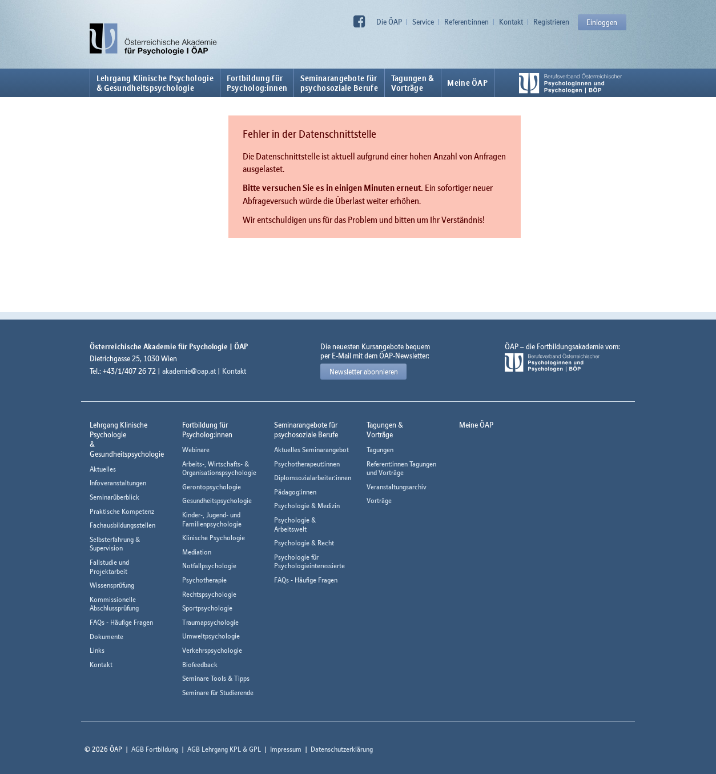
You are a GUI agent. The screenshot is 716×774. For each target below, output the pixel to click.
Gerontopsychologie (211, 486)
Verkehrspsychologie (212, 650)
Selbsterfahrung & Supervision (115, 544)
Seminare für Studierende (218, 692)
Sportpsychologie (207, 608)
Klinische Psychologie (213, 537)
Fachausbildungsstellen (122, 525)
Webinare (196, 449)
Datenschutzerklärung (342, 749)
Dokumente (106, 636)
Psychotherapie (204, 580)
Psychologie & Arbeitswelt (295, 524)
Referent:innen (466, 21)
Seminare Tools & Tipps (216, 678)
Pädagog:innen (295, 492)
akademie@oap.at (189, 371)
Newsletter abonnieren (363, 371)
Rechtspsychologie (209, 594)
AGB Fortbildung (154, 749)
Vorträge (379, 500)
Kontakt (511, 21)
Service (423, 21)
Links (97, 650)
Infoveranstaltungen (118, 482)
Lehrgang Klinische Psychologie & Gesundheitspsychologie (155, 83)
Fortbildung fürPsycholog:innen (257, 83)
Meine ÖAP (467, 82)
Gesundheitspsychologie (217, 500)
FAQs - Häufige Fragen (121, 622)
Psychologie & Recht (304, 542)
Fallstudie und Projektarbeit (109, 567)
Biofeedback (200, 664)
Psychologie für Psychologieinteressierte (309, 561)
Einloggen (601, 22)
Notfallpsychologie (209, 565)
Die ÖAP (389, 21)
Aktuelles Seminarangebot (311, 449)
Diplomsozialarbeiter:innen (312, 477)
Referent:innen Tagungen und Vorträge (401, 468)
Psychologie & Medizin (307, 505)
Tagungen (380, 449)
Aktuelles (103, 469)
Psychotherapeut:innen (307, 464)
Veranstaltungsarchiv (397, 486)
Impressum (285, 749)
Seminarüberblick (114, 497)
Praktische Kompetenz (122, 511)
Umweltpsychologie (211, 636)
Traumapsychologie (210, 622)
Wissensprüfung (112, 585)
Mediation (196, 552)
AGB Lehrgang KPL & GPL (224, 749)
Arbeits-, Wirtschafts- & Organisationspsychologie (219, 468)
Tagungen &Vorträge (413, 83)
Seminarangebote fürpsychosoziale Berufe (339, 83)
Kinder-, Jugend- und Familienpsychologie (212, 519)
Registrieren (551, 21)
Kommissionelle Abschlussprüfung (114, 604)
